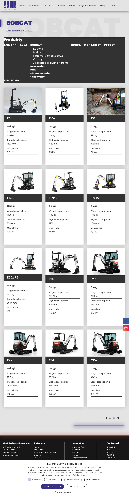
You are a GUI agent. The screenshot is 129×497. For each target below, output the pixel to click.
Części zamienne (87, 5)
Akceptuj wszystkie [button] (52, 487)
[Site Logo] (10, 5)
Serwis (72, 5)
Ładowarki (39, 52)
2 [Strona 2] (106, 418)
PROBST (109, 45)
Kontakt (114, 5)
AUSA (23, 45)
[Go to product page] (23, 101)
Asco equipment (14, 30)
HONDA (76, 45)
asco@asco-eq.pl (11, 455)
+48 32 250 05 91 (10, 452)
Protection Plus (37, 68)
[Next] (123, 418)
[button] (123, 5)
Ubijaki (37, 457)
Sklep (102, 5)
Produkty (49, 5)
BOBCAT (36, 45)
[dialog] (64, 478)
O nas (22, 5)
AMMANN (10, 45)
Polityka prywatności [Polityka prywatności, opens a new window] (81, 475)
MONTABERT (92, 45)
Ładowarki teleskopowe (48, 56)
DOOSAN (111, 457)
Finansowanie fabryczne (40, 75)
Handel (61, 5)
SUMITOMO (11, 80)
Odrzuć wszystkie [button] (77, 487)
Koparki (38, 48)
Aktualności (34, 5)
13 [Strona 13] (118, 418)
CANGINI (110, 455)
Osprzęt (38, 59)
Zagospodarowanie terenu (50, 63)
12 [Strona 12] (114, 418)
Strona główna (79, 447)
